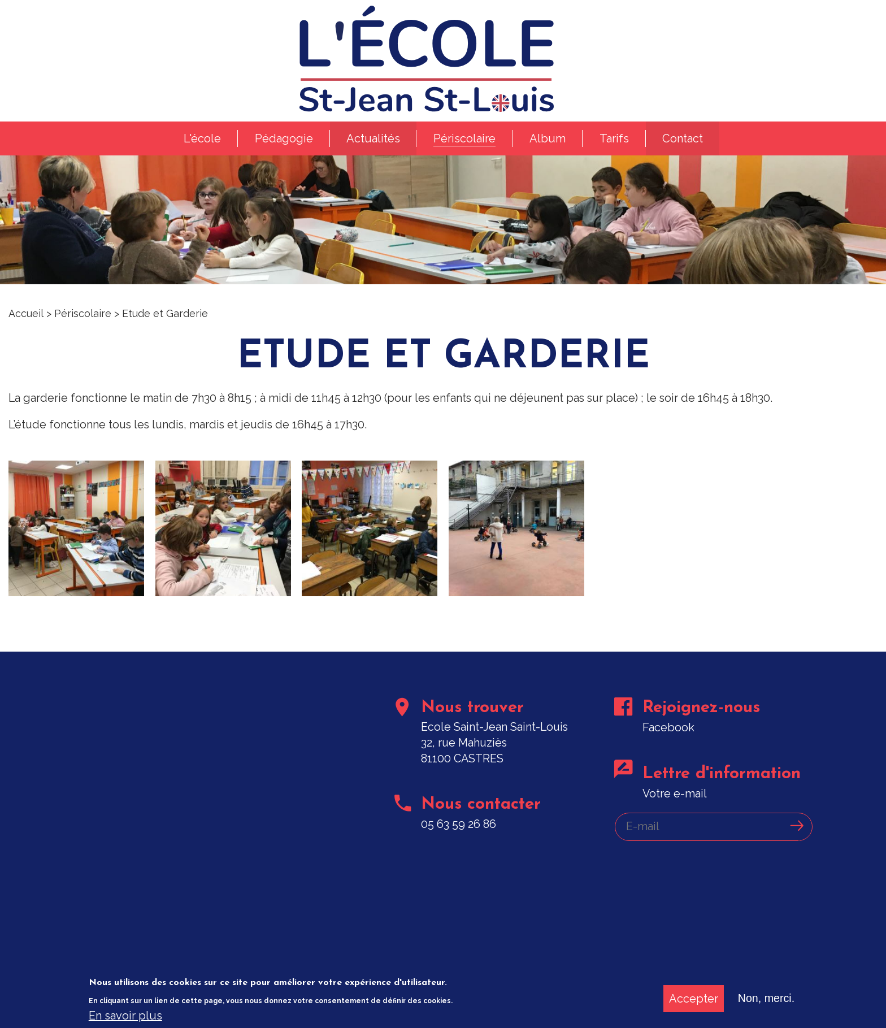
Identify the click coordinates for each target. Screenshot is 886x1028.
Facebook (669, 738)
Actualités (372, 144)
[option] (443, 222)
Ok (798, 839)
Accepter (692, 999)
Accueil (25, 321)
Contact (683, 144)
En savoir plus (125, 1016)
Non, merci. (765, 999)
